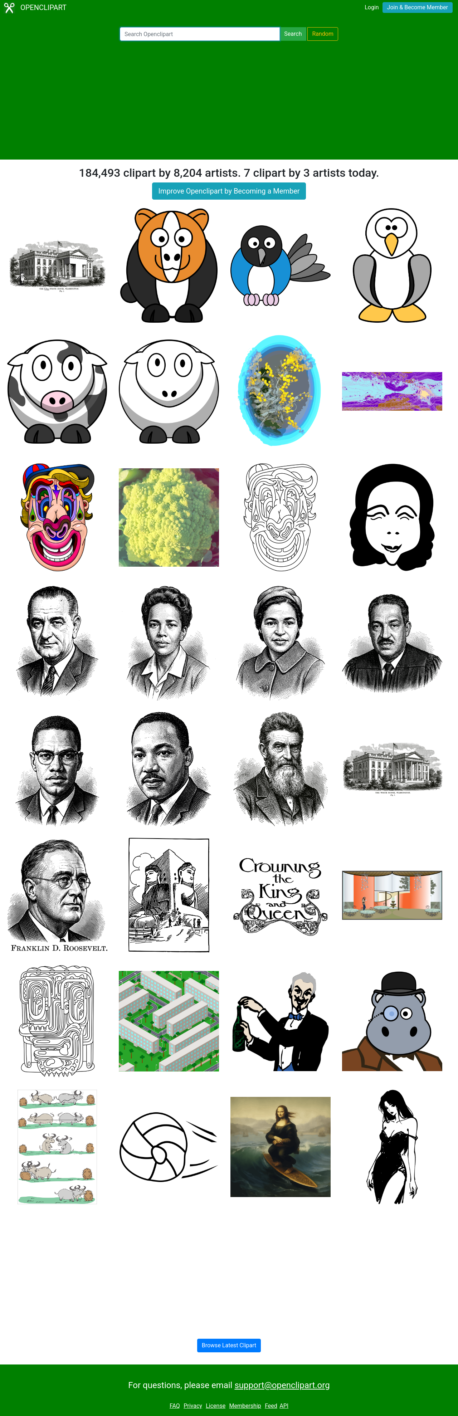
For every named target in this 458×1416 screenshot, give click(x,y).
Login (372, 7)
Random (322, 33)
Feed (271, 1405)
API (283, 1405)
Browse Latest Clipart (229, 1345)
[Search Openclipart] (200, 34)
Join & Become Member (417, 7)
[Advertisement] (229, 100)
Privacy (193, 1405)
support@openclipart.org (282, 1385)
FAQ (175, 1405)
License (215, 1405)
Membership (245, 1405)
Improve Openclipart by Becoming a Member (228, 191)
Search (293, 33)
